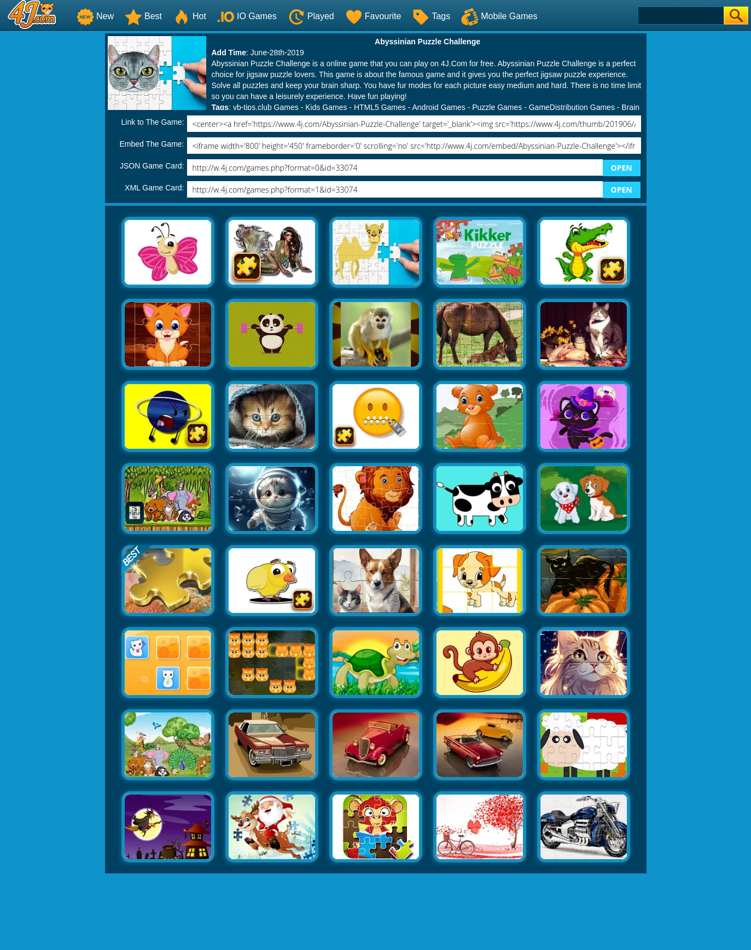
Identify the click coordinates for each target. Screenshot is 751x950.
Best (143, 16)
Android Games (438, 107)
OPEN (621, 168)
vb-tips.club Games (266, 107)
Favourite (373, 16)
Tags (431, 16)
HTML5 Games (380, 107)
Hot (189, 16)
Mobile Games (499, 16)
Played (311, 16)
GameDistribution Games (572, 107)
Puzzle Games (497, 107)
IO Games (247, 16)
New (95, 16)
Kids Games (326, 107)
